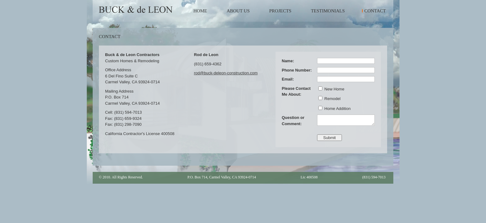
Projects (280, 10)
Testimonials (328, 10)
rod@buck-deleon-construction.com (226, 73)
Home (200, 10)
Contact (375, 10)
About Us (238, 10)
